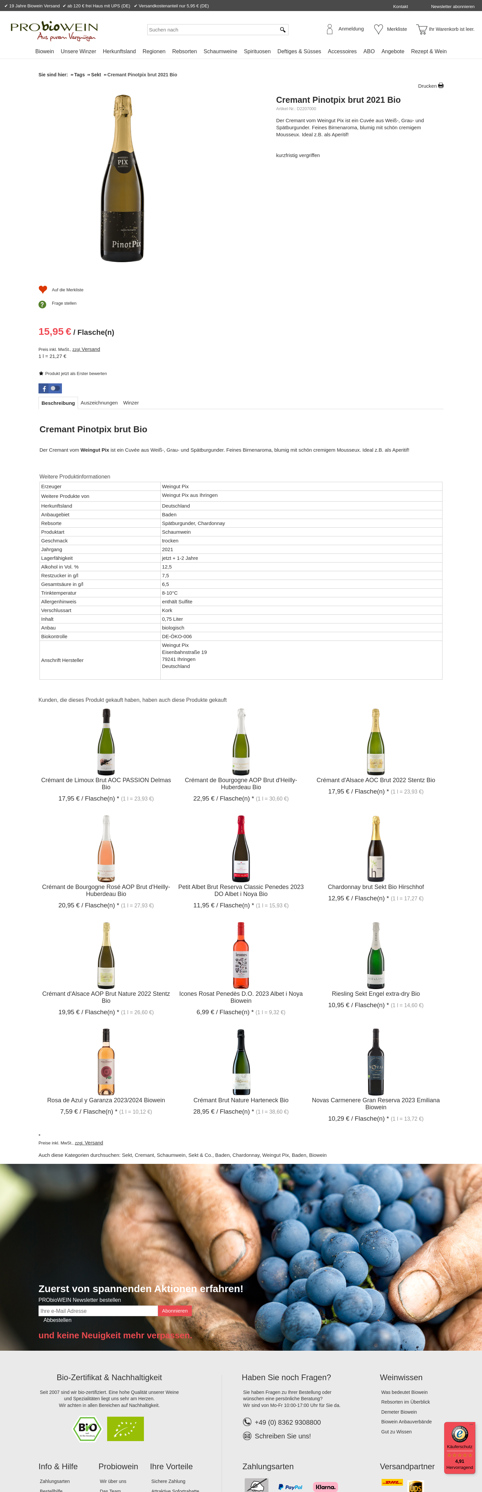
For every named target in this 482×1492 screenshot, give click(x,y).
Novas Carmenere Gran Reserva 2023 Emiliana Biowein (376, 999)
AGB (75, 1465)
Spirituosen (257, 51)
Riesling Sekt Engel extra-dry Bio (376, 889)
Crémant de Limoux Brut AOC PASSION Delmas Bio (106, 679)
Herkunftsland (119, 51)
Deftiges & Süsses (299, 51)
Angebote (393, 51)
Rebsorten (184, 51)
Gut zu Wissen (396, 1327)
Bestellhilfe (51, 1387)
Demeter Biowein (399, 1307)
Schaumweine (220, 51)
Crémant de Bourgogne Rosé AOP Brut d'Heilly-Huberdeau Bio (106, 786)
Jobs (105, 1396)
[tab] (58, 298)
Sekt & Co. (200, 1050)
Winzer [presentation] (131, 298)
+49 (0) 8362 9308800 (282, 1318)
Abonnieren (175, 1206)
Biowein (44, 51)
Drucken (427, 86)
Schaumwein (171, 1050)
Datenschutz (100, 1465)
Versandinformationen (62, 1396)
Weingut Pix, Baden (284, 1050)
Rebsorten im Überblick (405, 1297)
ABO (369, 51)
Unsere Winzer (78, 51)
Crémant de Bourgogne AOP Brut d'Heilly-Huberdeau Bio (241, 679)
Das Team (110, 1387)
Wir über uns (113, 1376)
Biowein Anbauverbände (406, 1317)
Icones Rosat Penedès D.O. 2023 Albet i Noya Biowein (241, 893)
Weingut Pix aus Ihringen (190, 390)
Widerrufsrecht (135, 1465)
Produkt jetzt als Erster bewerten (313, 146)
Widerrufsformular (177, 1465)
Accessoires (342, 51)
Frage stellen (302, 248)
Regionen (154, 51)
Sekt (127, 1050)
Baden (222, 1050)
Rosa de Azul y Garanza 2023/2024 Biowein (106, 995)
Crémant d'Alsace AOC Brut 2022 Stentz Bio (376, 675)
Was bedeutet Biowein (404, 1287)
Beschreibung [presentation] (58, 298)
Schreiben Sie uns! (283, 1331)
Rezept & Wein (429, 51)
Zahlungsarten (55, 1376)
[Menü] (471, 1426)
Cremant (144, 1050)
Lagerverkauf (113, 1406)
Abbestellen (58, 1215)
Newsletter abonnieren (453, 6)
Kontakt (400, 6)
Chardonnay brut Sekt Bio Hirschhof (376, 782)
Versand (328, 200)
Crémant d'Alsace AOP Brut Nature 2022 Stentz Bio (106, 893)
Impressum (52, 1465)
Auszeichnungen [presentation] (99, 298)
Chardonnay (246, 1050)
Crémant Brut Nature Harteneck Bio (241, 995)
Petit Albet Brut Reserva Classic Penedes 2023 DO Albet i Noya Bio (241, 786)
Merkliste (397, 29)
